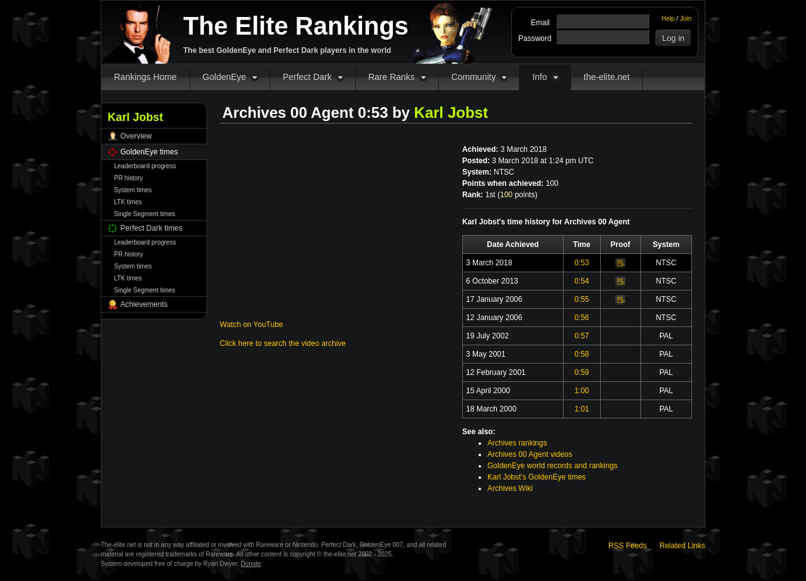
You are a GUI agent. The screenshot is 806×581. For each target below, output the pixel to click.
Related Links (682, 545)
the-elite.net (607, 77)
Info (539, 77)
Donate (251, 563)
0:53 (581, 262)
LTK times (128, 201)
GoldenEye (224, 77)
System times (133, 190)
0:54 (581, 281)
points (517, 194)
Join (685, 18)
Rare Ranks (391, 77)
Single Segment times (144, 213)
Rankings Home (145, 77)
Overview (136, 136)
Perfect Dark (307, 77)
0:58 (581, 354)
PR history (128, 178)
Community (473, 77)
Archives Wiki (510, 488)
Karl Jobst (451, 112)
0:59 (581, 372)
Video (620, 263)
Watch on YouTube (251, 324)
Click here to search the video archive (283, 343)
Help (668, 18)
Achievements (143, 304)
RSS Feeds (627, 545)
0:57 (581, 335)
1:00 (581, 390)
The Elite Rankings (296, 26)
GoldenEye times (149, 151)
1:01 (581, 409)
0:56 (581, 317)
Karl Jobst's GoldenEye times (536, 477)
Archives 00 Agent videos (529, 454)
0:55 (581, 299)
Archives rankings (517, 443)
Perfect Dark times (151, 228)
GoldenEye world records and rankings (552, 465)
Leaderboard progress (145, 166)
